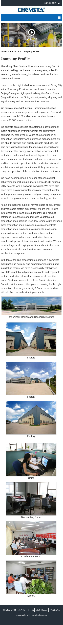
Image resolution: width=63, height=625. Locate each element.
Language (50, 2)
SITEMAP (42, 610)
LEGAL (55, 610)
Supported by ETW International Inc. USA (31, 615)
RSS (31, 610)
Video (31, 35)
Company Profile (31, 51)
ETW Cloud (9, 610)
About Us (14, 51)
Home (4, 51)
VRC (22, 610)
